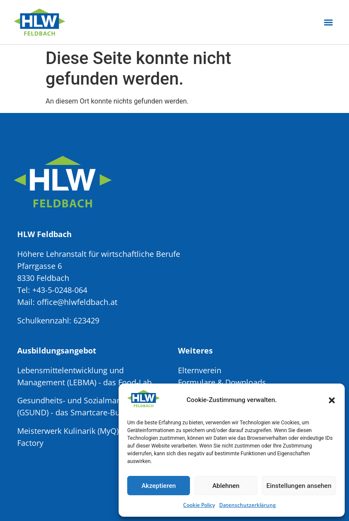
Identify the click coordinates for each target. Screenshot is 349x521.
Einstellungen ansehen (298, 486)
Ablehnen (225, 486)
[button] (332, 400)
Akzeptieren (158, 486)
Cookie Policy (199, 505)
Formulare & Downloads (222, 382)
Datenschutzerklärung (247, 505)
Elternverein (199, 370)
